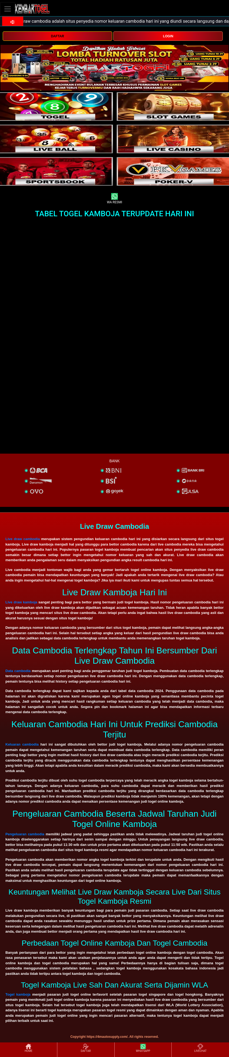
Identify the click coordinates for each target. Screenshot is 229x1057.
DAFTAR (57, 36)
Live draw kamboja (21, 602)
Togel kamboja (18, 994)
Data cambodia (18, 671)
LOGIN (168, 36)
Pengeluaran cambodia (24, 834)
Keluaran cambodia (22, 744)
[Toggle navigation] (7, 8)
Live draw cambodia (22, 539)
